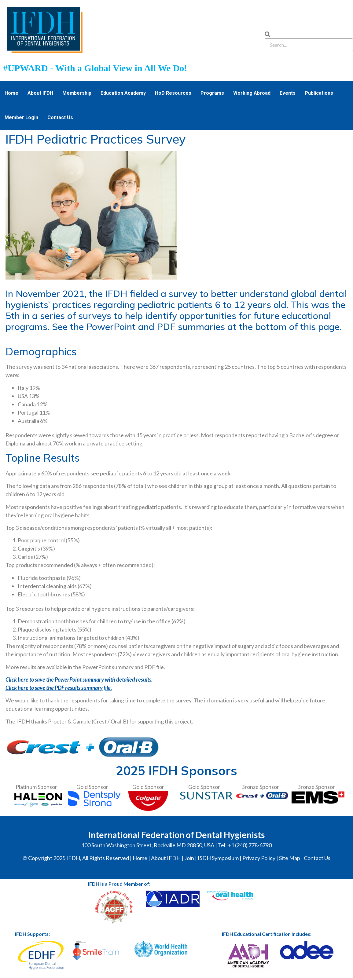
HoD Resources (173, 93)
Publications (319, 93)
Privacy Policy (258, 858)
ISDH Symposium (218, 858)
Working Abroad (251, 93)
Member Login (21, 117)
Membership (76, 93)
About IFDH (40, 93)
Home (11, 93)
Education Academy (123, 93)
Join (189, 858)
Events (288, 93)
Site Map (289, 858)
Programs (212, 93)
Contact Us (60, 117)
